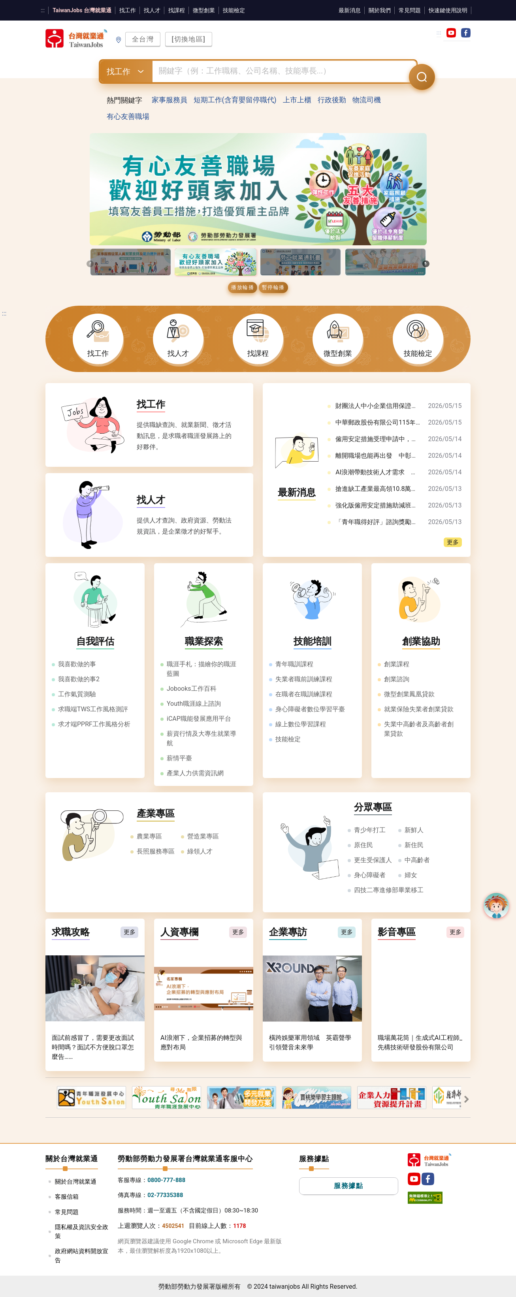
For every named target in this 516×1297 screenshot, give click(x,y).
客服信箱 (67, 1197)
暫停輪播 (273, 288)
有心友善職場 (128, 117)
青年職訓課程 (294, 664)
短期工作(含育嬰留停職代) (235, 100)
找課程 (176, 10)
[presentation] (90, 264)
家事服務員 (169, 100)
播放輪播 (242, 288)
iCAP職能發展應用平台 (199, 719)
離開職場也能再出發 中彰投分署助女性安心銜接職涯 (411, 456)
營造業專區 (203, 836)
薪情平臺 (179, 758)
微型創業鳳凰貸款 (409, 694)
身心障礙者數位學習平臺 (310, 709)
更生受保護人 (373, 860)
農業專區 (149, 836)
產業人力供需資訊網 (195, 773)
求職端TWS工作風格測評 (93, 709)
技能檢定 (234, 10)
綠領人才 (200, 851)
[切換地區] (189, 39)
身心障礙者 (370, 875)
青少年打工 (370, 830)
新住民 (414, 845)
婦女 (411, 875)
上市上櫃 (297, 100)
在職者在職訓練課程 (303, 694)
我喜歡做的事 (77, 664)
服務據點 (348, 1187)
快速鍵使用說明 (448, 10)
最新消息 (350, 10)
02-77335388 (165, 1195)
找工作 (127, 10)
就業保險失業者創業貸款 (419, 709)
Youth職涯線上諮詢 (194, 704)
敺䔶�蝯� (465, 1099)
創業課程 (396, 664)
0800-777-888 (166, 1180)
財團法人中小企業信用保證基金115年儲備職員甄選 (407, 406)
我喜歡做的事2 (79, 679)
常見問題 (410, 10)
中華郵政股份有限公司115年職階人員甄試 (394, 423)
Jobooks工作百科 (192, 689)
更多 (453, 542)
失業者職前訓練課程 (303, 679)
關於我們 (380, 10)
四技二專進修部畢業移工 (389, 890)
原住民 (363, 845)
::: (43, 10)
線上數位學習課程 (300, 724)
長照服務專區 (156, 851)
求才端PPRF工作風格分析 (94, 724)
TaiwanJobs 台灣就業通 (82, 10)
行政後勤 (332, 100)
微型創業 (204, 10)
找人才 (152, 10)
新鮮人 (414, 830)
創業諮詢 (396, 679)
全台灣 (143, 39)
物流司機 (366, 100)
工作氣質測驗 (77, 694)
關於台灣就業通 (75, 1182)
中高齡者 (417, 860)
